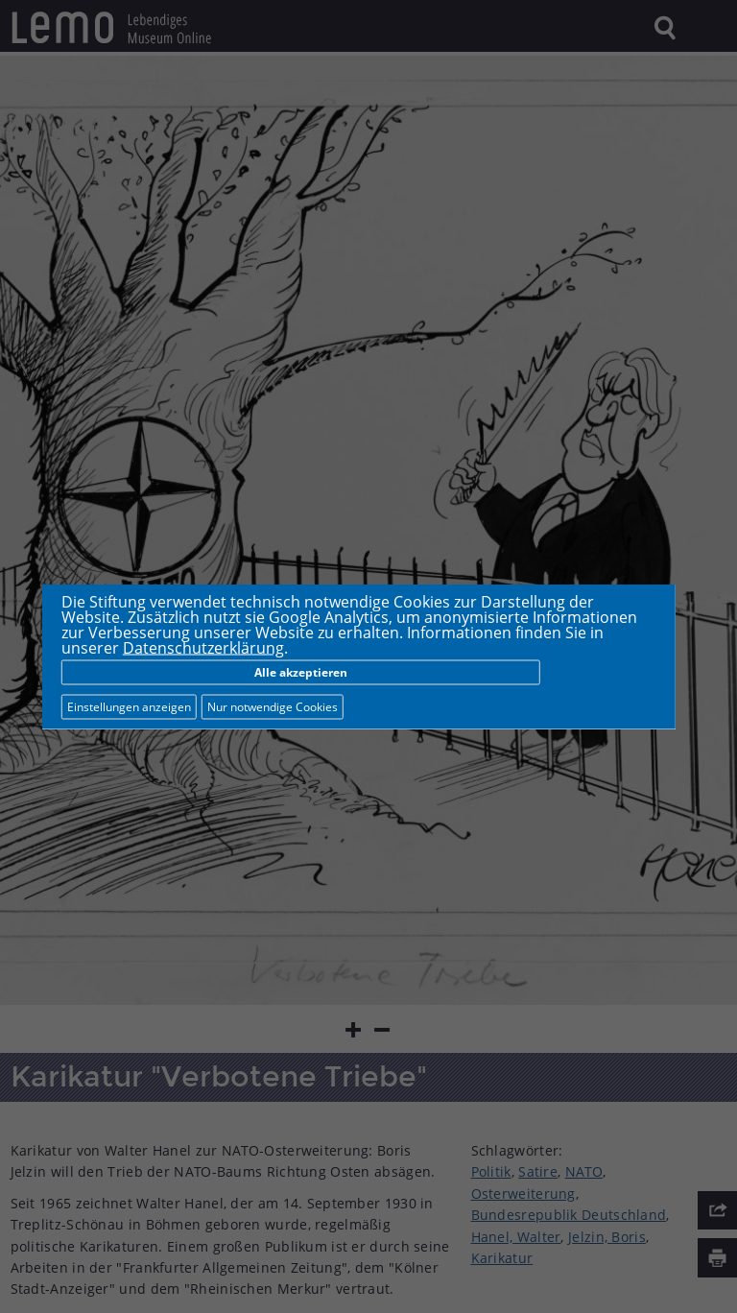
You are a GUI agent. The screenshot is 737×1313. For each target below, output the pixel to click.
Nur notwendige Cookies (272, 707)
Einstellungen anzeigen (129, 707)
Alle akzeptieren (300, 672)
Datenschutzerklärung (203, 647)
